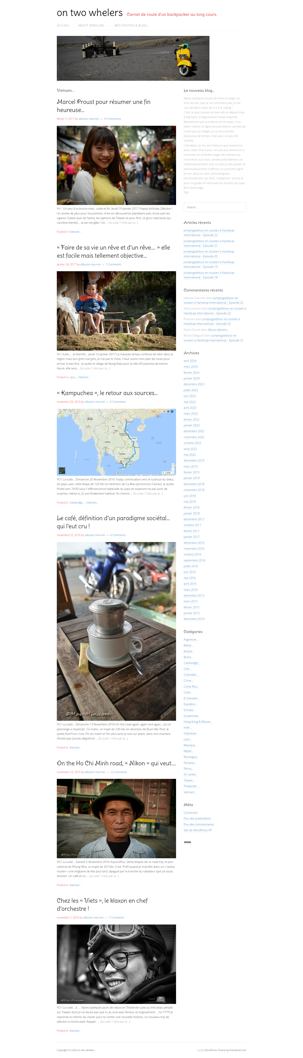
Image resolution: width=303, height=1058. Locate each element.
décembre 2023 (194, 384)
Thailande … (191, 786)
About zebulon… (92, 25)
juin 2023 (190, 396)
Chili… (187, 669)
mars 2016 (191, 589)
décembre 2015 (194, 595)
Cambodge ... (77, 502)
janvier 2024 (192, 378)
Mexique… (190, 745)
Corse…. (189, 680)
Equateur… (191, 704)
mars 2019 (191, 466)
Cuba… (188, 692)
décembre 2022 (194, 431)
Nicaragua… (191, 757)
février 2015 (191, 607)
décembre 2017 (194, 519)
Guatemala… (192, 716)
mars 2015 (191, 601)
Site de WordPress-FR (198, 830)
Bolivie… (189, 651)
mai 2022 (190, 454)
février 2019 (191, 472)
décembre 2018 (194, 484)
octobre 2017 (192, 525)
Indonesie (190, 733)
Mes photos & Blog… (132, 25)
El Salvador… (192, 698)
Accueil (63, 25)
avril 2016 (190, 584)
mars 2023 (191, 413)
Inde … (188, 727)
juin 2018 (190, 496)
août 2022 (190, 449)
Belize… (188, 645)
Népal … (189, 751)
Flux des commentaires (199, 824)
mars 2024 (191, 366)
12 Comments (118, 772)
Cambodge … (192, 663)
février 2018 (191, 507)
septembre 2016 (194, 560)
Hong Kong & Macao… (198, 721)
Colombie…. (191, 674)
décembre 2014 (194, 619)
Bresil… (188, 657)
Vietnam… (190, 792)
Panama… (190, 763)
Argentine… (191, 639)
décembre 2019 (194, 460)
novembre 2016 (194, 548)
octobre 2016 (192, 554)
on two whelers (90, 12)
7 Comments (113, 264)
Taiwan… (189, 780)
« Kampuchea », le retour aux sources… (107, 393)
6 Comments (118, 402)
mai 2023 (190, 402)
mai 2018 (190, 501)
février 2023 (191, 419)
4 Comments (118, 535)
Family (200, 1050)
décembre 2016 (194, 543)
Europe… (189, 710)
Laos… (188, 739)
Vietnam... (76, 232)
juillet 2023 (191, 390)
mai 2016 (190, 578)
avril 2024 (190, 361)
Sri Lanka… (191, 774)
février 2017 (191, 531)
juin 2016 (190, 572)
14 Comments (112, 119)
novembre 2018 (194, 490)
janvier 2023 (192, 425)
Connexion (191, 812)
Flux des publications (197, 818)
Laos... (73, 377)
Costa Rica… (191, 686)
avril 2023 (190, 408)
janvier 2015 (192, 613)
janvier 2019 (192, 478)
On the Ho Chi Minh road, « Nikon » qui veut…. (116, 763)
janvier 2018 (192, 513)
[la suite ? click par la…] (123, 222)
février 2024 (191, 372)
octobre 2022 (192, 443)
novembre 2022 (194, 437)
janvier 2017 (192, 537)
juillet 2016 (191, 566)
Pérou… (189, 768)
